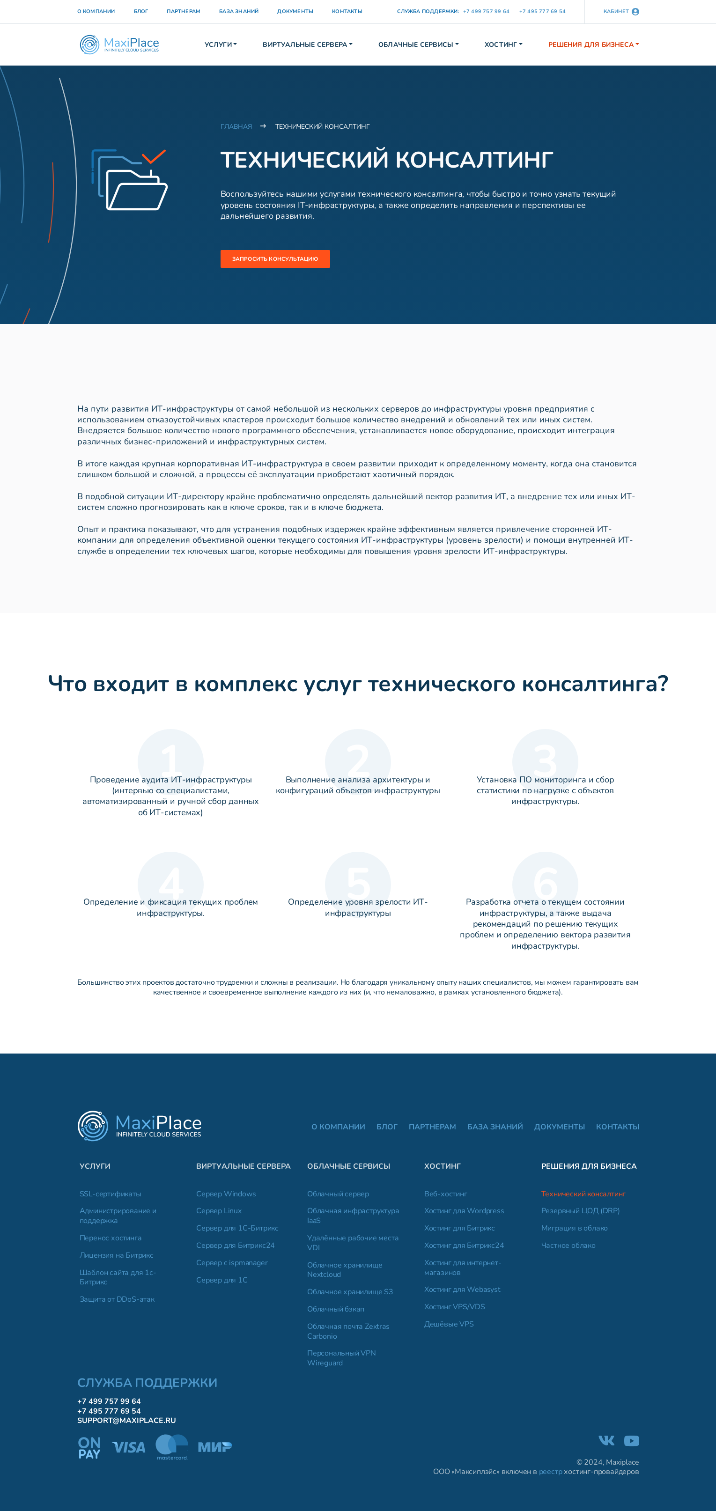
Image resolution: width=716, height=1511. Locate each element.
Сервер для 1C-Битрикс (237, 1231)
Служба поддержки (147, 1386)
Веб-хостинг (445, 1196)
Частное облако (568, 1248)
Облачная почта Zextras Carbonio (348, 1334)
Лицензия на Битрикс (117, 1258)
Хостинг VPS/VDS (454, 1310)
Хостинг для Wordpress (464, 1214)
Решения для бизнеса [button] (591, 44)
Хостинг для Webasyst (462, 1292)
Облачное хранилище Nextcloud (344, 1273)
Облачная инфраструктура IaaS (353, 1219)
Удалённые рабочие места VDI (353, 1246)
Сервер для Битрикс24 (235, 1248)
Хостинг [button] (501, 44)
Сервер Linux (219, 1214)
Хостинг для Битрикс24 (464, 1248)
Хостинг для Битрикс (459, 1231)
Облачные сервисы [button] (415, 44)
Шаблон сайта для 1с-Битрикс (118, 1280)
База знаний (238, 11)
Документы (295, 11)
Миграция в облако (574, 1231)
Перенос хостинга (111, 1241)
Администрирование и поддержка (118, 1219)
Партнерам (183, 11)
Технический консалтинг (583, 1196)
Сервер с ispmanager (231, 1266)
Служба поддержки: (428, 11)
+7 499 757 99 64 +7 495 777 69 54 (514, 11)
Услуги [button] (218, 44)
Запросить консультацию (286, 259)
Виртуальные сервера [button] (305, 44)
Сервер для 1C (221, 1283)
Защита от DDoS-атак (117, 1302)
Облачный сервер (338, 1196)
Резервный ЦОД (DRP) (580, 1214)
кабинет (621, 11)
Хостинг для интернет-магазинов (463, 1271)
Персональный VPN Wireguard (341, 1361)
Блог (141, 11)
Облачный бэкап (335, 1312)
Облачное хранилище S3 (350, 1295)
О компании (96, 11)
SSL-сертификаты (110, 1196)
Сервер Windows (226, 1196)
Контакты (347, 11)
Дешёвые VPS (449, 1327)
